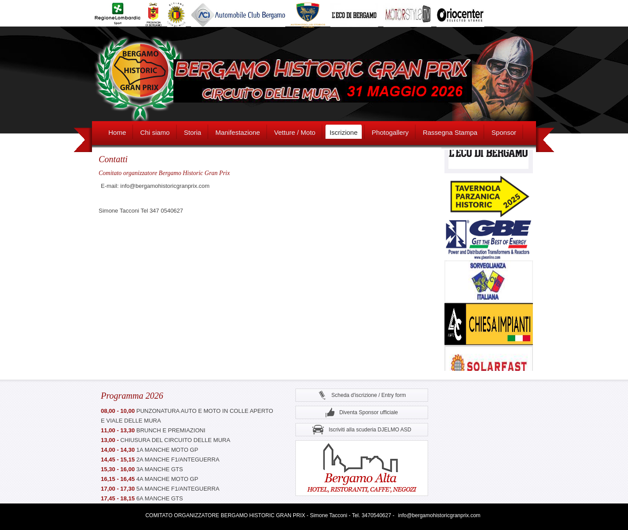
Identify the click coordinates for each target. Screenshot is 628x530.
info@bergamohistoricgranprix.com (439, 515)
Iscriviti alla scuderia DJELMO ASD (361, 430)
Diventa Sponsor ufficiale (361, 413)
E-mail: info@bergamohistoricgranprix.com (155, 186)
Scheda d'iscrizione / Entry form (362, 395)
